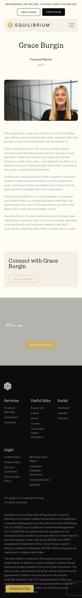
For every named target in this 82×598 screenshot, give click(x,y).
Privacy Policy (12, 462)
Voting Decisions (40, 479)
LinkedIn (63, 413)
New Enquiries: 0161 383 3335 (21, 4)
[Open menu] (72, 25)
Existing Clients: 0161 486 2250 (59, 4)
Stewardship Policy (12, 478)
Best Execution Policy (38, 459)
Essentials (10, 422)
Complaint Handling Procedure (36, 470)
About (34, 418)
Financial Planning (9, 410)
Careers (36, 423)
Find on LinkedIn (23, 279)
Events (35, 413)
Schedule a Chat (20, 588)
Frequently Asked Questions (37, 433)
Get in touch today (41, 344)
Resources (37, 407)
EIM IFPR (35, 485)
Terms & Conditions (10, 469)
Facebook (64, 407)
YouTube (63, 418)
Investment (11, 417)
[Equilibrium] (28, 25)
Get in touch (28, 12)
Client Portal (53, 11)
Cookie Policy (12, 457)
